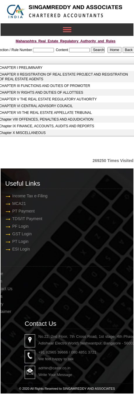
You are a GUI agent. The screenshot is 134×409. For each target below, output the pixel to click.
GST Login (20, 234)
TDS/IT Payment (25, 218)
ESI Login (19, 249)
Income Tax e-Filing (28, 196)
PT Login (18, 241)
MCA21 (17, 203)
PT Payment (21, 211)
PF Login (18, 226)
